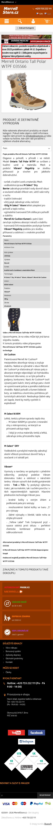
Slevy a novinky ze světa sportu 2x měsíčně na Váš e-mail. (24, 789)
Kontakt (9, 662)
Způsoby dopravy (13, 655)
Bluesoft (48, 824)
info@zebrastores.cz (36, 136)
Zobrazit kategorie (26, 28)
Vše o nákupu (11, 648)
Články (8, 672)
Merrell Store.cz (11, 11)
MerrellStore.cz (7, 2)
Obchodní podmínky (14, 659)
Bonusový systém (13, 651)
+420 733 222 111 (43, 9)
